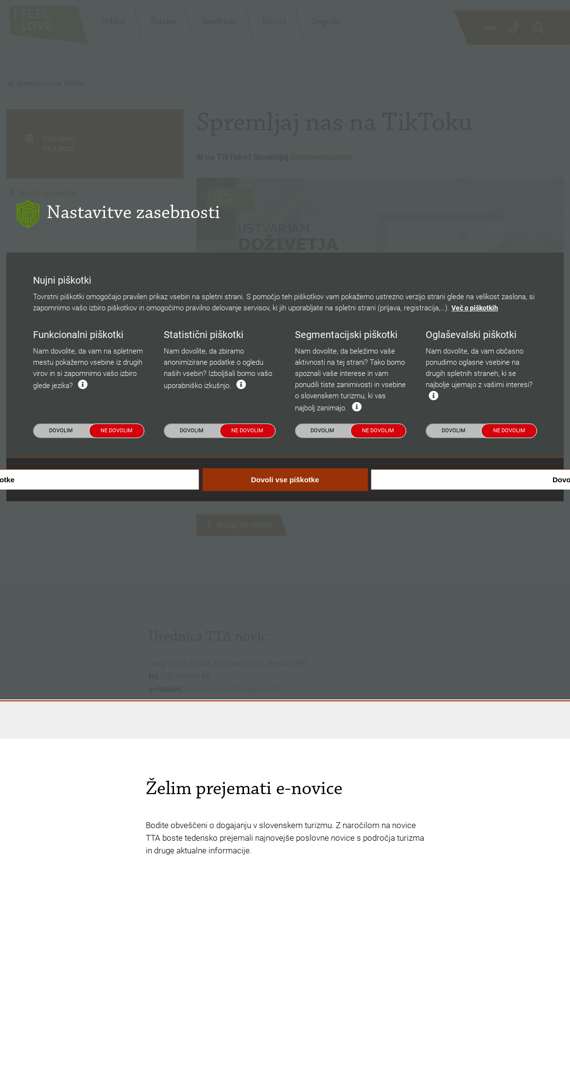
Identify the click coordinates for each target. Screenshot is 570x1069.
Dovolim (61, 614)
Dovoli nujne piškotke (115, 663)
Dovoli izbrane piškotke (455, 663)
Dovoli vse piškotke (285, 664)
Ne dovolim (117, 614)
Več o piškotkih (476, 492)
